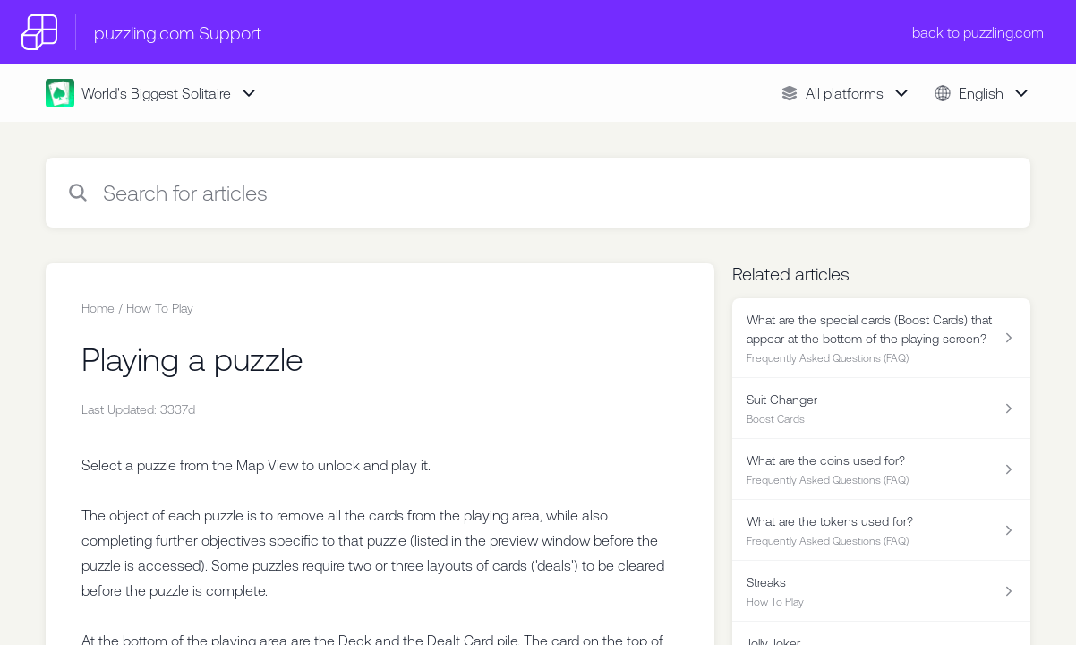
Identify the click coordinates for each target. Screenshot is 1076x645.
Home (98, 308)
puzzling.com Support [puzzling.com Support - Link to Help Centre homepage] (177, 32)
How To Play (159, 308)
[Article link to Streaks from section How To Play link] (881, 591)
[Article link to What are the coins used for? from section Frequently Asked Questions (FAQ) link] (881, 469)
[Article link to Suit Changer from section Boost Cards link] (881, 408)
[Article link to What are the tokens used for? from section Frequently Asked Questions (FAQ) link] (881, 530)
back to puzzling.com (978, 32)
